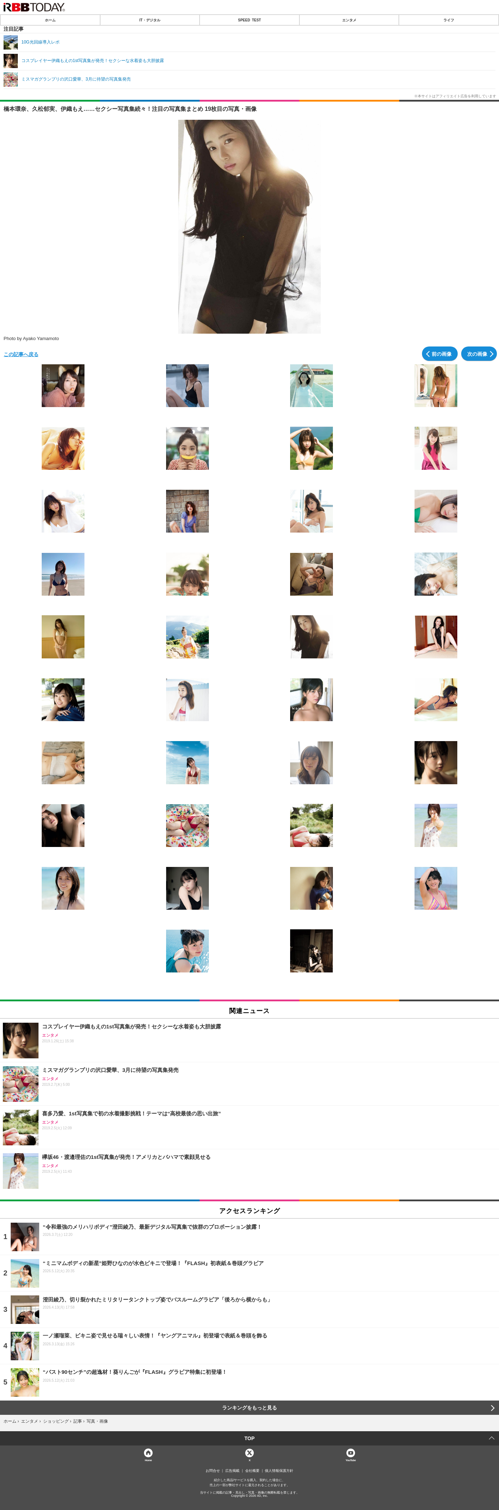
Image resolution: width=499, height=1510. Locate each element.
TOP (250, 1438)
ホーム (50, 20)
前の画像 (442, 353)
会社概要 (252, 1471)
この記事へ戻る (21, 353)
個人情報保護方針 (279, 1471)
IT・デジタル (149, 20)
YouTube (351, 1460)
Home (148, 1460)
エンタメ (349, 20)
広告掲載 (232, 1471)
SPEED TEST (249, 20)
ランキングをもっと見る (249, 1408)
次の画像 (477, 353)
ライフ (448, 20)
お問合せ (213, 1471)
